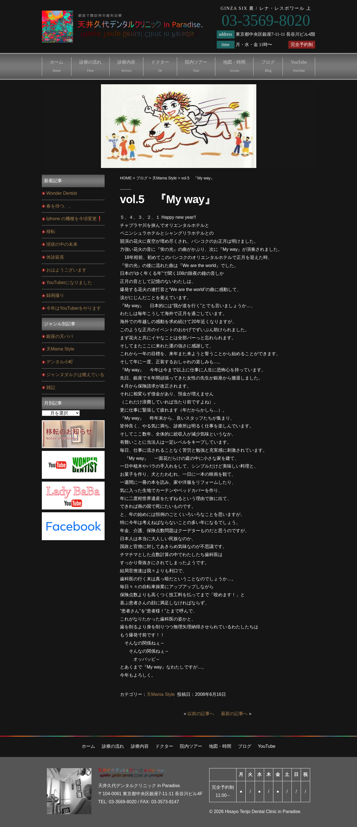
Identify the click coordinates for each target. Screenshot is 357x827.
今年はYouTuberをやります (73, 308)
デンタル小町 (59, 361)
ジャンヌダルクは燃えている (75, 374)
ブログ (268, 66)
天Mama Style (161, 694)
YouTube (299, 66)
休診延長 (55, 257)
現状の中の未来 (62, 244)
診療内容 (126, 66)
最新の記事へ (234, 713)
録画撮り (55, 295)
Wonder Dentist (61, 193)
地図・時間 (234, 66)
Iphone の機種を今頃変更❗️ (74, 218)
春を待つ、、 (59, 206)
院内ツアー (196, 66)
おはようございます (66, 270)
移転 (50, 231)
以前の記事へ (200, 713)
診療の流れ (90, 66)
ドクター (160, 66)
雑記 (50, 387)
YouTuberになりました (69, 282)
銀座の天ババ (59, 336)
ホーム (56, 66)
